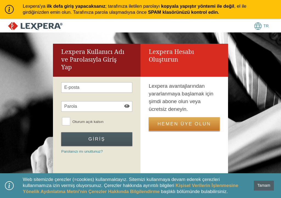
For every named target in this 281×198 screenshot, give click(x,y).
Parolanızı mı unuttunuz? (82, 151)
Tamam (263, 185)
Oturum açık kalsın (87, 122)
